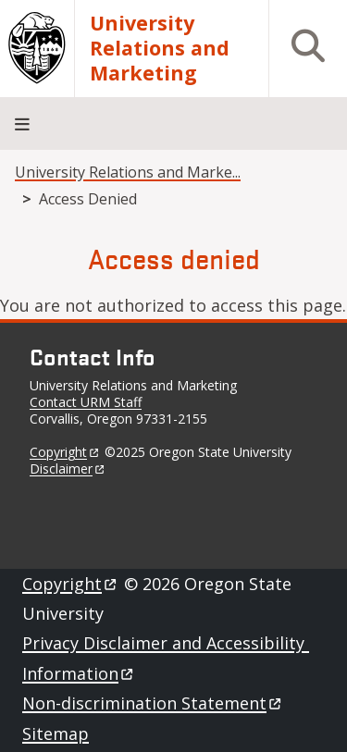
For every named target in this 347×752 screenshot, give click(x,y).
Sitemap (55, 733)
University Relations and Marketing (159, 48)
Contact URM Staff (86, 402)
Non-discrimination (153, 703)
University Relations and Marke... (128, 172)
